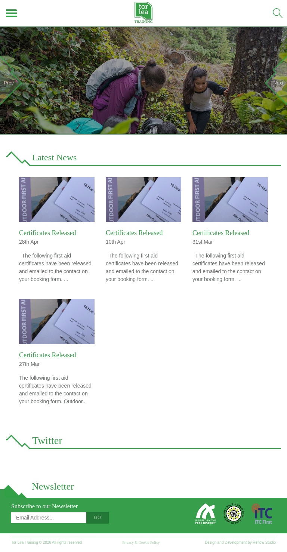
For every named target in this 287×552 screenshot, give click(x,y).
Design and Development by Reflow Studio (240, 542)
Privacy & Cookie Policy (141, 542)
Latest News (54, 157)
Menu (12, 13)
